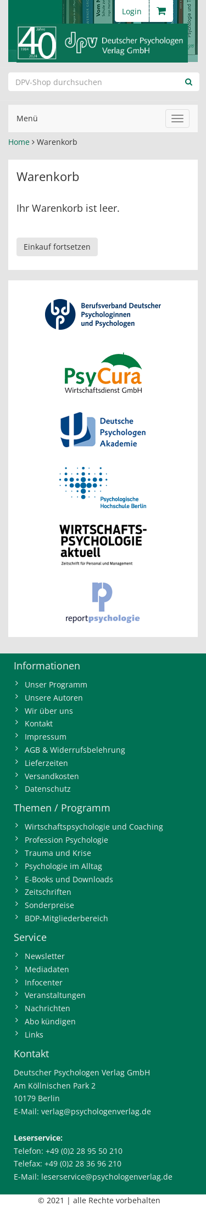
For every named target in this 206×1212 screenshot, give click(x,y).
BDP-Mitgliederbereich (66, 918)
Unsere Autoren (54, 697)
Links (34, 1034)
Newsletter (45, 956)
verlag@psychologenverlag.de (96, 1111)
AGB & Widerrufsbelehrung (75, 750)
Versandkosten (52, 776)
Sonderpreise (49, 905)
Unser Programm (56, 684)
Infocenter (44, 982)
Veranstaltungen (55, 995)
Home (19, 142)
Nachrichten (47, 1008)
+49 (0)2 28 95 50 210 (84, 1151)
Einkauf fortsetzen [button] (57, 246)
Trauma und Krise (58, 853)
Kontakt (39, 723)
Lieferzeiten (46, 763)
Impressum (45, 736)
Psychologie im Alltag (63, 866)
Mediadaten (47, 969)
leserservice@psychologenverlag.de (106, 1176)
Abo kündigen (50, 1021)
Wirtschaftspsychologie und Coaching (94, 826)
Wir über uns (49, 711)
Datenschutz (48, 788)
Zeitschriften (48, 892)
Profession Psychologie (66, 840)
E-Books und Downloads (69, 879)
